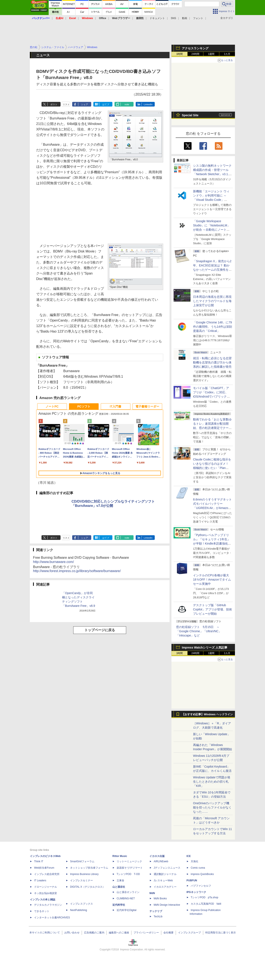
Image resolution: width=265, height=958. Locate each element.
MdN (152, 893)
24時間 (195, 54)
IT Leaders (40, 880)
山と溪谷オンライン (128, 892)
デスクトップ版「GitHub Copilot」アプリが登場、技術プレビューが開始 (212, 609)
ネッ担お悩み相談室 (45, 893)
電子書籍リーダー (147, 406)
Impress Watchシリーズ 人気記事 (204, 647)
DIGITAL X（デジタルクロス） (87, 886)
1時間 (179, 54)
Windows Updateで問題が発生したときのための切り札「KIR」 (211, 781)
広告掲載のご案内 (94, 932)
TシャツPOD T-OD (128, 874)
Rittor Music (119, 856)
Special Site (190, 115)
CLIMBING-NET (126, 898)
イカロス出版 (157, 856)
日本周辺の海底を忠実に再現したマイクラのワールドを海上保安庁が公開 (212, 301)
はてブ (105, 104)
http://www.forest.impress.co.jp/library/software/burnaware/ (77, 571)
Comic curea (198, 867)
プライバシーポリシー (146, 932)
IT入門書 (115, 406)
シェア (84, 104)
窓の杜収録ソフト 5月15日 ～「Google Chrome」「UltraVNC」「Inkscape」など (198, 631)
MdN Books (160, 898)
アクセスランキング (195, 48)
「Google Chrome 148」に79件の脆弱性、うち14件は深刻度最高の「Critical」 (212, 327)
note (127, 104)
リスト (66, 104)
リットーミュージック (129, 861)
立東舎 (120, 880)
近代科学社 (118, 904)
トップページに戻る (99, 630)
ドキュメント (157, 18)
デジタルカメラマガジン (48, 904)
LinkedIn (148, 104)
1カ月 (227, 54)
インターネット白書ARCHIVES (52, 917)
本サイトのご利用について (44, 932)
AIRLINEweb (161, 861)
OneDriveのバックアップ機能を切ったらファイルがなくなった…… (212, 807)
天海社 (194, 861)
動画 (184, 18)
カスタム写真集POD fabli (206, 903)
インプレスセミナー (81, 880)
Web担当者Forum (44, 867)
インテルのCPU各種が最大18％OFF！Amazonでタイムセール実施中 (212, 579)
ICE (188, 856)
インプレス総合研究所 (46, 874)
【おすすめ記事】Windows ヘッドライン (207, 714)
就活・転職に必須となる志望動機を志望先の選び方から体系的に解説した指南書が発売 (212, 362)
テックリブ (155, 911)
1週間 (211, 54)
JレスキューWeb (163, 880)
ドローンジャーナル (45, 886)
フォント (198, 18)
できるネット (41, 911)
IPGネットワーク (196, 892)
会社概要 (168, 932)
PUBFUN (191, 880)
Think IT (38, 861)
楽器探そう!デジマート (130, 867)
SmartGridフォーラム (82, 861)
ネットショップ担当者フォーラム (89, 867)
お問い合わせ (72, 932)
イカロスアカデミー (165, 886)
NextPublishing (78, 910)
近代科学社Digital (126, 910)
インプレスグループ (189, 932)
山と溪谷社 (118, 886)
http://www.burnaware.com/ (53, 562)
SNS (173, 18)
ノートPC (52, 406)
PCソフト (83, 406)
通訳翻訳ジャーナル (165, 874)
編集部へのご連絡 (119, 932)
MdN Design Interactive (167, 904)
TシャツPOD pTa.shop (204, 897)
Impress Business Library (84, 874)
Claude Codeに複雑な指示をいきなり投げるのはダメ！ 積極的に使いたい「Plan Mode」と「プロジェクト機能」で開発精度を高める (212, 468)
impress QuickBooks (202, 874)
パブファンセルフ (201, 885)
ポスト (53, 104)
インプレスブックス (81, 903)
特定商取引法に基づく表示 (220, 932)
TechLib (158, 916)
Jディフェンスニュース (167, 867)
